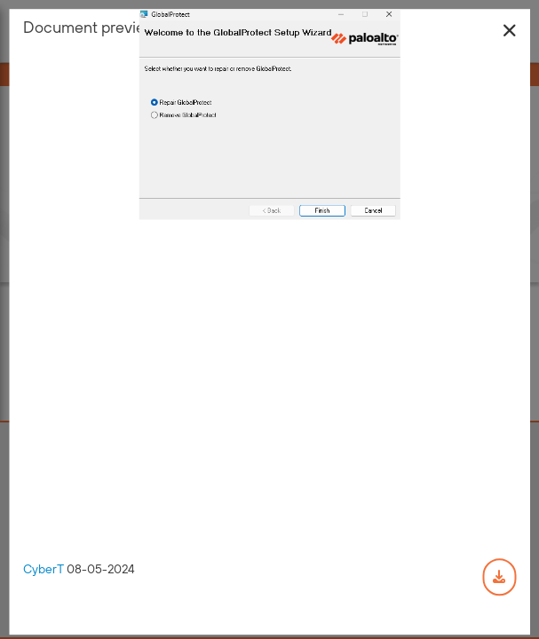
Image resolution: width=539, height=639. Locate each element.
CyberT (43, 570)
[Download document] (499, 577)
